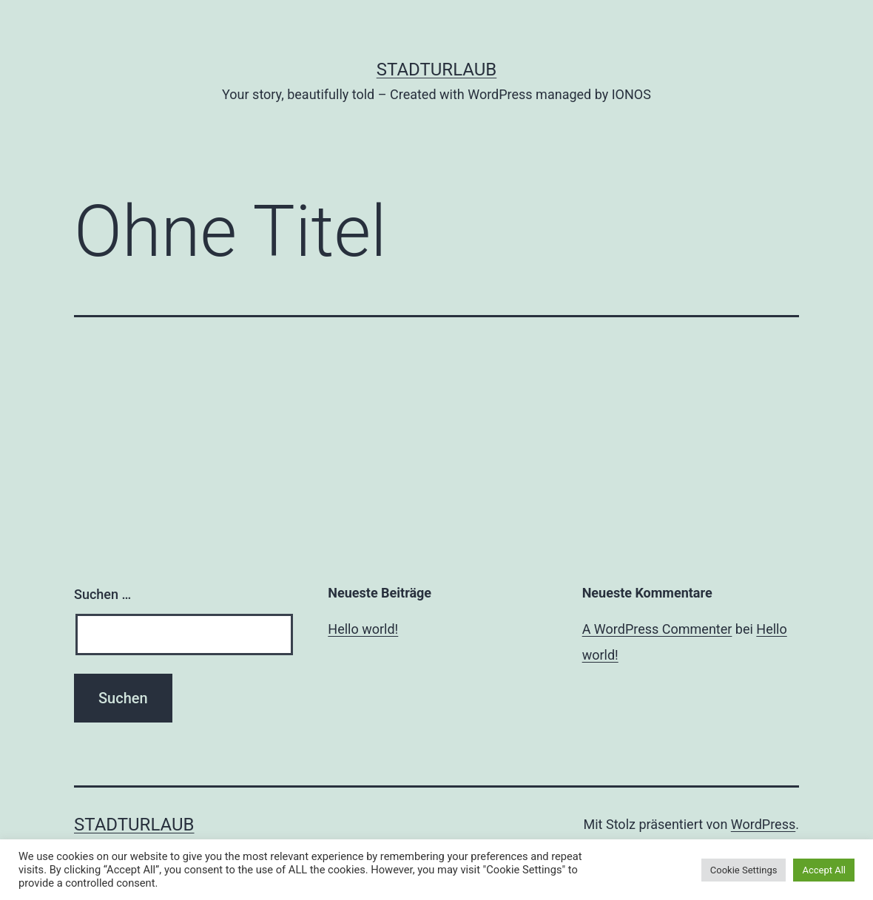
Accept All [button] (824, 870)
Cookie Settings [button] (744, 870)
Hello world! (363, 629)
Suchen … (102, 594)
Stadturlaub (437, 69)
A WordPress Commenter (657, 629)
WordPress (763, 824)
